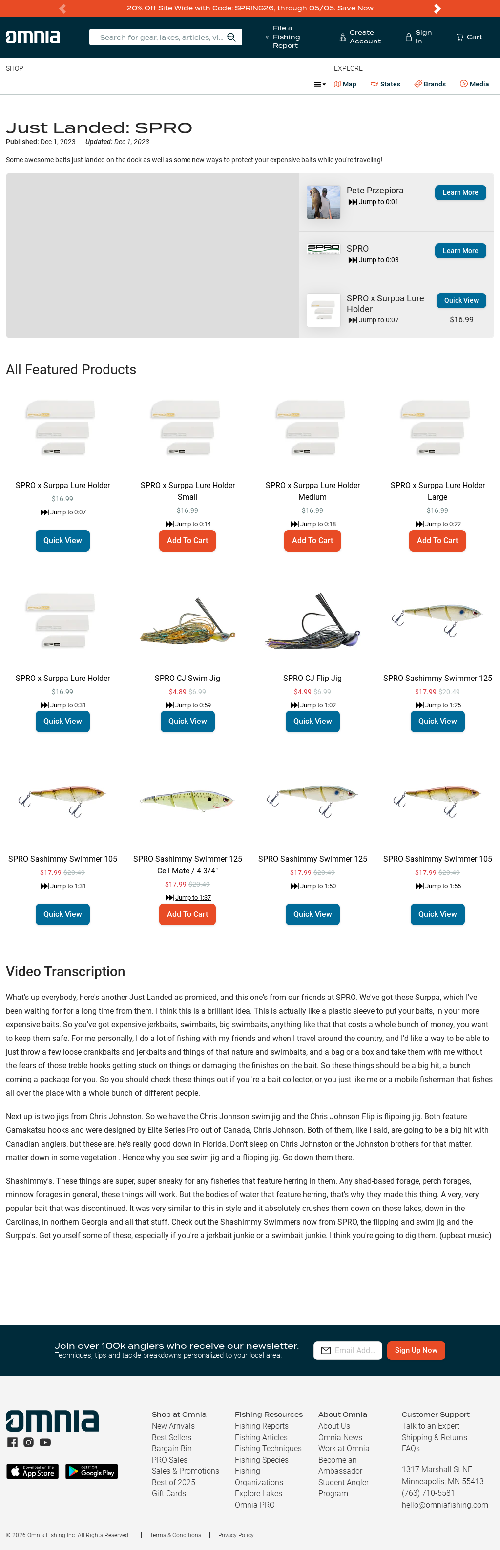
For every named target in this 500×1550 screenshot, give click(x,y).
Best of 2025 (173, 1482)
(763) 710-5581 (428, 1493)
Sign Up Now (443, 1350)
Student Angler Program (343, 1488)
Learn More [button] (461, 192)
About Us (334, 1426)
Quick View (461, 300)
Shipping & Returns (434, 1437)
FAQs (411, 1448)
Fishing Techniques (268, 1448)
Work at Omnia (344, 1448)
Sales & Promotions (185, 1471)
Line (44, 84)
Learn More (461, 251)
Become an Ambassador (340, 1465)
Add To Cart (187, 540)
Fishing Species (262, 1460)
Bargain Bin (172, 1448)
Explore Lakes (258, 1493)
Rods (75, 84)
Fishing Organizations (259, 1476)
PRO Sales (170, 1460)
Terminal (145, 84)
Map (345, 84)
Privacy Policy (236, 1535)
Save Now (355, 8)
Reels (107, 84)
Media (474, 84)
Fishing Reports (262, 1426)
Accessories (193, 84)
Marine (239, 84)
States (385, 84)
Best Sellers (171, 1437)
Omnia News (340, 1437)
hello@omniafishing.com (445, 1504)
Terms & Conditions (175, 1535)
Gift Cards (169, 1493)
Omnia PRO (255, 1504)
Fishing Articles (261, 1437)
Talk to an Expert (430, 1426)
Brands (430, 84)
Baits (14, 84)
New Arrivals (173, 1426)
